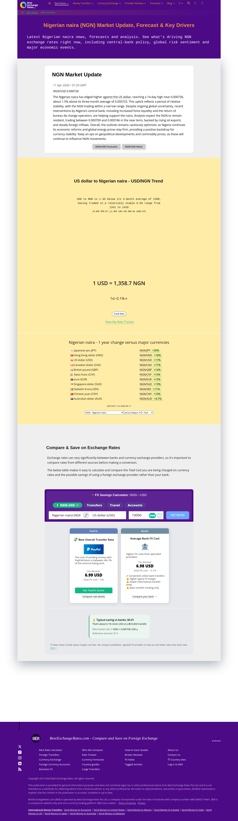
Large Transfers (91, 769)
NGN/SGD (151, 384)
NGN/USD (151, 360)
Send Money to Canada (166, 809)
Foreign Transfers (49, 754)
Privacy (141, 803)
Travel (115, 505)
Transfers (94, 505)
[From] (66, 515)
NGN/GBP (151, 370)
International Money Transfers (45, 809)
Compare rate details (93, 596)
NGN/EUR (151, 379)
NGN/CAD (151, 365)
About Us (173, 750)
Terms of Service (127, 803)
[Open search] (188, 5)
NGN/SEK (150, 389)
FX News (130, 759)
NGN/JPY (150, 350)
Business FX (46, 769)
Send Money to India (193, 809)
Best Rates (62, 3)
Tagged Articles (133, 764)
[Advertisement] (119, 695)
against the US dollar (117, 97)
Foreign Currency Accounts (54, 764)
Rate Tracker (89, 754)
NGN (152, 515)
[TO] (107, 515)
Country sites (178, 759)
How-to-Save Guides (136, 750)
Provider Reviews (135, 3)
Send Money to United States (109, 809)
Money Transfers (83, 3)
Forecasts (156, 3)
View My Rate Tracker (119, 322)
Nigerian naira (68, 97)
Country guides (90, 764)
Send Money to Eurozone (77, 809)
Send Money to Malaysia (112, 813)
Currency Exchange (109, 3)
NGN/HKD (151, 355)
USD (159, 515)
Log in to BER (175, 764)
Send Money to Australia (83, 813)
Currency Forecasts (93, 759)
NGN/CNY (151, 394)
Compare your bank (143, 596)
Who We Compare (92, 750)
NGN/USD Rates (134, 146)
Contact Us (174, 754)
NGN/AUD (151, 398)
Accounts (135, 505)
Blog (171, 3)
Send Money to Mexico (139, 809)
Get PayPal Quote (93, 590)
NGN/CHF (151, 374)
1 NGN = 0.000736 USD (123, 629)
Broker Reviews (133, 754)
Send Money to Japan (56, 813)
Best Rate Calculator (50, 750)
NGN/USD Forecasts (106, 146)
